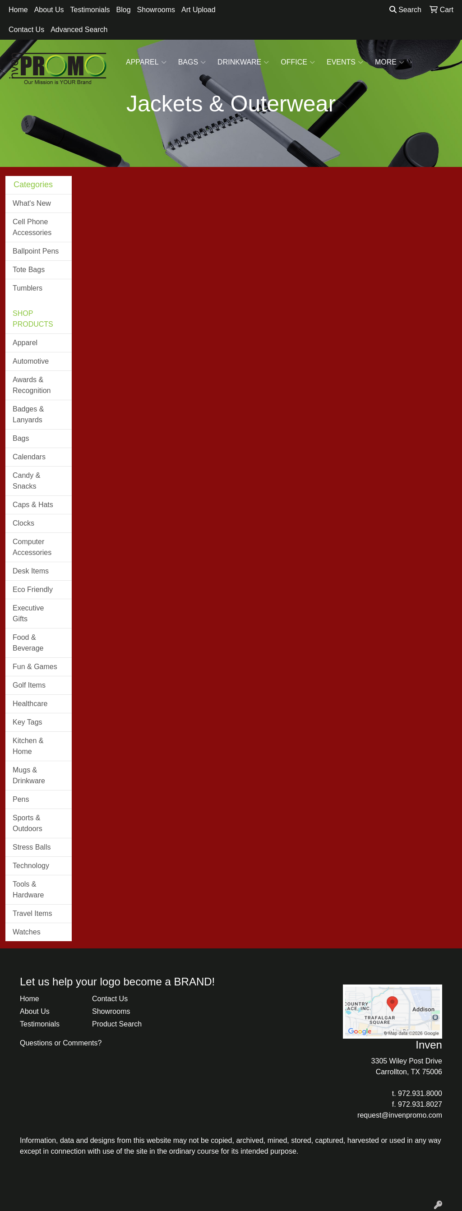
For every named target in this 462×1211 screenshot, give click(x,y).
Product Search (117, 1024)
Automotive (31, 361)
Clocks (23, 523)
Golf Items (29, 685)
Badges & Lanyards (28, 414)
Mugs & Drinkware (29, 775)
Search (405, 10)
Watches (27, 932)
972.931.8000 (420, 1093)
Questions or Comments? (61, 1043)
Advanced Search (79, 29)
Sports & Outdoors (27, 823)
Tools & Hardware (28, 889)
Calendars (29, 457)
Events (345, 62)
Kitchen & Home (28, 746)
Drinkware (243, 62)
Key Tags (27, 722)
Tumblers (27, 288)
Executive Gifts (28, 613)
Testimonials (90, 10)
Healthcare (30, 703)
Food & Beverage (28, 642)
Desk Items (31, 571)
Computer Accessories (32, 547)
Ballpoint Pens (36, 251)
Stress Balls (32, 847)
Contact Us (26, 29)
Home (18, 10)
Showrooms (156, 10)
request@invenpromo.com (399, 1115)
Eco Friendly (33, 589)
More (389, 62)
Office (298, 62)
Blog (123, 10)
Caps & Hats (33, 504)
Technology (31, 865)
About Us (49, 10)
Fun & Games (35, 666)
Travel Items (32, 913)
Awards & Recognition (32, 385)
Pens (21, 799)
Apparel (146, 62)
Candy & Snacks (26, 480)
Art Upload (198, 10)
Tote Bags (29, 269)
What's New (32, 203)
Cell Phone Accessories (32, 227)
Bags (192, 62)
